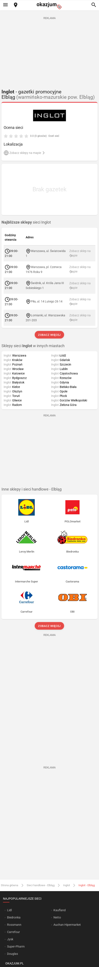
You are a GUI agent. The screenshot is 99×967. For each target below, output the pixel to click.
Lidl (9, 910)
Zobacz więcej (49, 334)
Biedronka (14, 917)
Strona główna (9, 885)
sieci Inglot (26, 222)
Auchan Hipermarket (67, 924)
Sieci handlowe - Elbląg (41, 885)
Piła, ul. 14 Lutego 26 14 (46, 301)
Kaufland (59, 910)
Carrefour (13, 932)
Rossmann (14, 924)
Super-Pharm (16, 946)
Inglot (66, 885)
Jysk (10, 939)
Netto (57, 917)
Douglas (12, 953)
